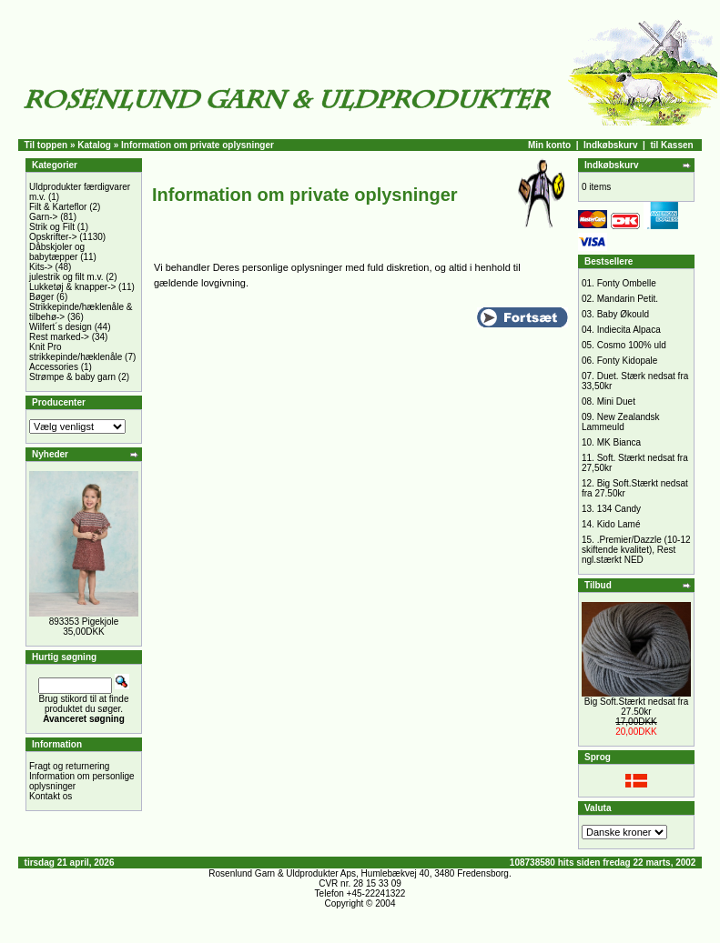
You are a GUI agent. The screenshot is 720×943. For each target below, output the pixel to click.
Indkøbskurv (610, 145)
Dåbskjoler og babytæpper (57, 252)
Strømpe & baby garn (72, 377)
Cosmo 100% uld (631, 345)
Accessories (53, 367)
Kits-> (41, 267)
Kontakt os (50, 796)
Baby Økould (623, 314)
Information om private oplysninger (197, 145)
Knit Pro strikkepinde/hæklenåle (75, 352)
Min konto (549, 145)
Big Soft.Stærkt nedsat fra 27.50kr (636, 707)
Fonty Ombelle (626, 283)
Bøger (41, 297)
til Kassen (671, 145)
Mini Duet (616, 401)
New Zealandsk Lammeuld (621, 422)
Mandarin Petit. (627, 299)
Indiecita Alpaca (629, 330)
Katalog (94, 145)
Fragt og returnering (69, 766)
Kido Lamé (619, 524)
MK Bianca (619, 442)
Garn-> (43, 217)
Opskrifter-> (53, 237)
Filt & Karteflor (57, 207)
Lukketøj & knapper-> (72, 287)
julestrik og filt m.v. (66, 277)
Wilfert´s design (60, 327)
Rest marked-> (59, 337)
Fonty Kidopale (627, 361)
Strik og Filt (52, 227)
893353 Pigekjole (84, 622)
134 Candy (619, 509)
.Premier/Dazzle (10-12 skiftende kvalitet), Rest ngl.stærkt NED (636, 550)
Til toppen (46, 145)
